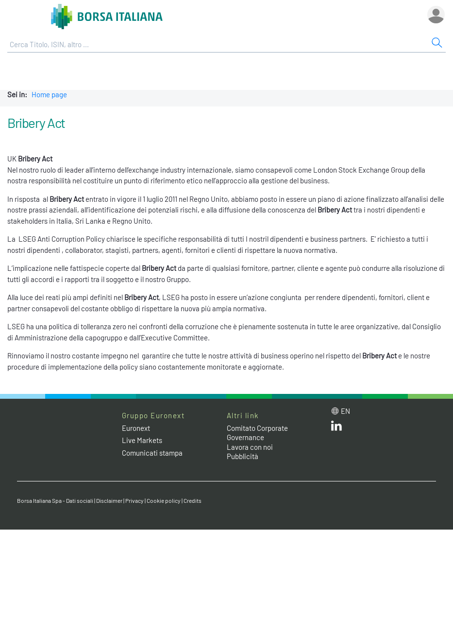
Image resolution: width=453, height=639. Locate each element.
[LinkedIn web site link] (336, 428)
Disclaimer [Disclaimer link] (109, 500)
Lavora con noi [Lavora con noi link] (250, 447)
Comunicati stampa (152, 452)
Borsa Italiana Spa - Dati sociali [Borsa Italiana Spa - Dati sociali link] (55, 500)
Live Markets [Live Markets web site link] (142, 440)
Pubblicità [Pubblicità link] (242, 456)
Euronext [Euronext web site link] (136, 428)
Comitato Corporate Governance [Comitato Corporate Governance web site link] (257, 433)
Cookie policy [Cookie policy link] (164, 500)
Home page (49, 94)
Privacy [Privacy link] (134, 500)
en (345, 411)
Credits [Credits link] (192, 500)
